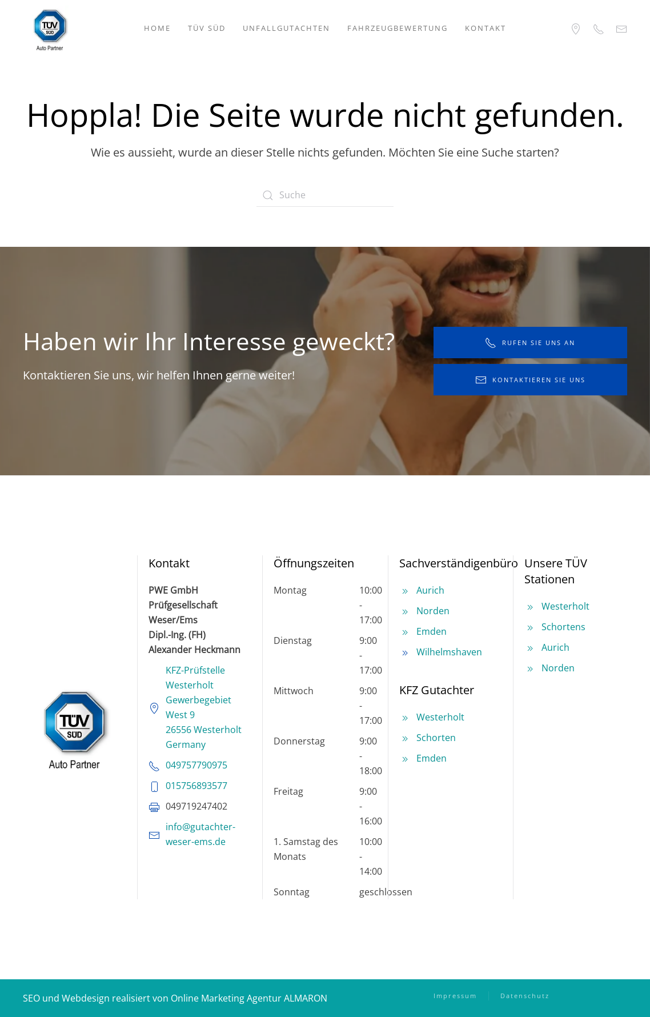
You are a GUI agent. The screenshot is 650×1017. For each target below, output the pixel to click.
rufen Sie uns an (530, 343)
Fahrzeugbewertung (397, 28)
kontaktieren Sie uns (530, 380)
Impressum (455, 995)
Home (157, 28)
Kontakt (485, 28)
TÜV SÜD (207, 28)
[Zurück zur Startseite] (50, 28)
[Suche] (325, 195)
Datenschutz (524, 995)
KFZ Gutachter (436, 690)
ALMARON (305, 998)
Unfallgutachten (286, 28)
